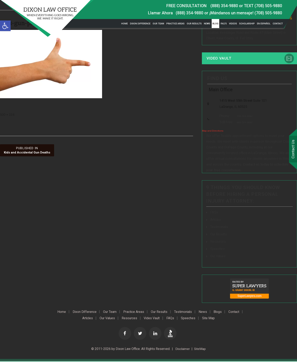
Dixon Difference (140, 23)
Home (124, 23)
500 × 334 (7, 115)
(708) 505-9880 (268, 12)
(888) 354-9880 (223, 5)
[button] (5, 25)
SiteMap (200, 350)
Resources (218, 242)
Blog (215, 23)
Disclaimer (182, 350)
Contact (278, 23)
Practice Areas (175, 23)
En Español (263, 23)
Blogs (220, 312)
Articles (215, 221)
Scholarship (247, 23)
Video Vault (219, 58)
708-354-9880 (243, 117)
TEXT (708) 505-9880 (262, 5)
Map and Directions (212, 132)
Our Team (158, 23)
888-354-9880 (243, 124)
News (207, 23)
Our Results (194, 23)
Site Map (210, 318)
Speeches (217, 249)
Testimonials (219, 228)
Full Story (246, 38)
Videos (233, 23)
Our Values (218, 257)
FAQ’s (224, 23)
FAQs (214, 214)
